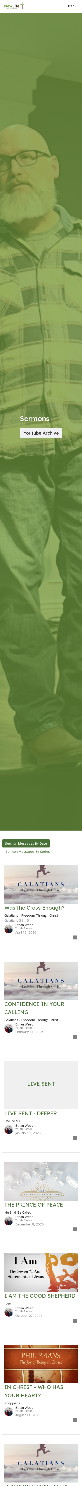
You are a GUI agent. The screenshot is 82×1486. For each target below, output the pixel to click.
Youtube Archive (41, 433)
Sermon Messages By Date (26, 843)
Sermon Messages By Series (27, 851)
